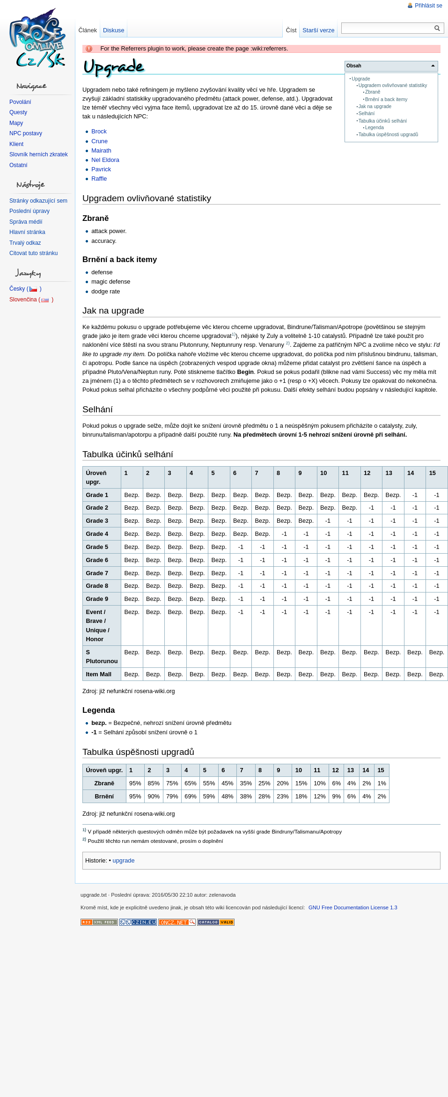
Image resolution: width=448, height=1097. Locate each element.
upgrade (124, 860)
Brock (99, 131)
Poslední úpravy (29, 211)
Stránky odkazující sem (38, 200)
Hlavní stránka (27, 232)
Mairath (101, 150)
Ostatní (18, 165)
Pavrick (101, 169)
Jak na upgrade (375, 106)
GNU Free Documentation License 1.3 (352, 907)
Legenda (374, 127)
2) (288, 342)
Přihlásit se (428, 5)
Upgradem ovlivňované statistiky (393, 85)
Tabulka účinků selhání (383, 121)
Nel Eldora (105, 159)
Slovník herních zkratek (38, 154)
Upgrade (361, 78)
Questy (18, 112)
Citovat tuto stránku (33, 253)
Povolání (20, 102)
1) (234, 333)
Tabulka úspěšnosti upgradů (388, 134)
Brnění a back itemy (386, 99)
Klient (16, 144)
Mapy (16, 123)
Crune (99, 141)
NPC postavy (25, 133)
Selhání (367, 113)
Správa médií (26, 222)
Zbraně (372, 92)
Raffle (99, 178)
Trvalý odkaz (25, 243)
